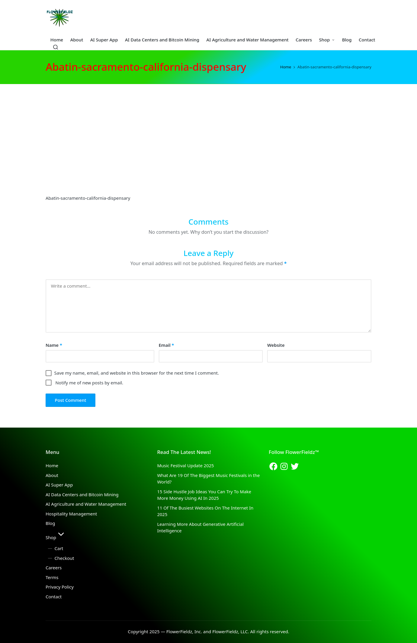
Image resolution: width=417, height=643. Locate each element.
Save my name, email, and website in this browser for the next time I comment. (136, 373)
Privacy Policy (60, 587)
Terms (52, 577)
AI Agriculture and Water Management (86, 504)
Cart (58, 548)
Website (276, 345)
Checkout (64, 558)
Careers (54, 568)
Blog (50, 523)
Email (166, 345)
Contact (54, 597)
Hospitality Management (71, 514)
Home (52, 465)
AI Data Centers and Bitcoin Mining (82, 494)
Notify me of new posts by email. (89, 383)
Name (54, 345)
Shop (56, 537)
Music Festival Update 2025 (185, 465)
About (52, 475)
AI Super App (59, 485)
